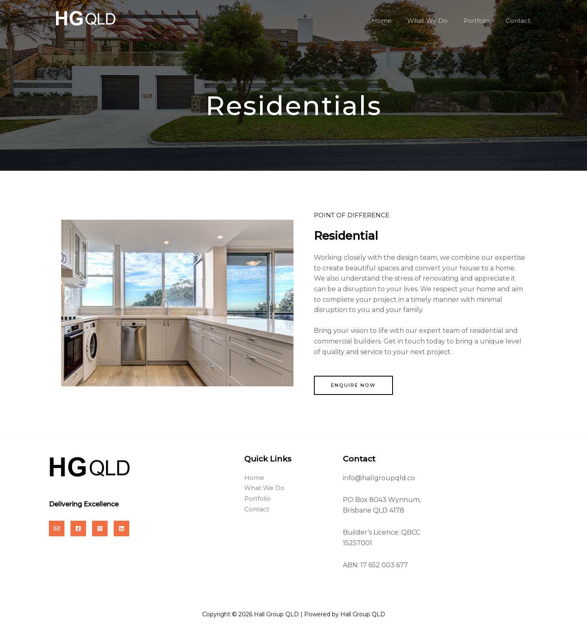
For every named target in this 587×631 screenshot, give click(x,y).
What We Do (436, 21)
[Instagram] (100, 529)
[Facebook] (78, 529)
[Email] (56, 529)
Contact (519, 21)
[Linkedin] (121, 529)
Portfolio (481, 21)
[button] (354, 385)
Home (394, 21)
